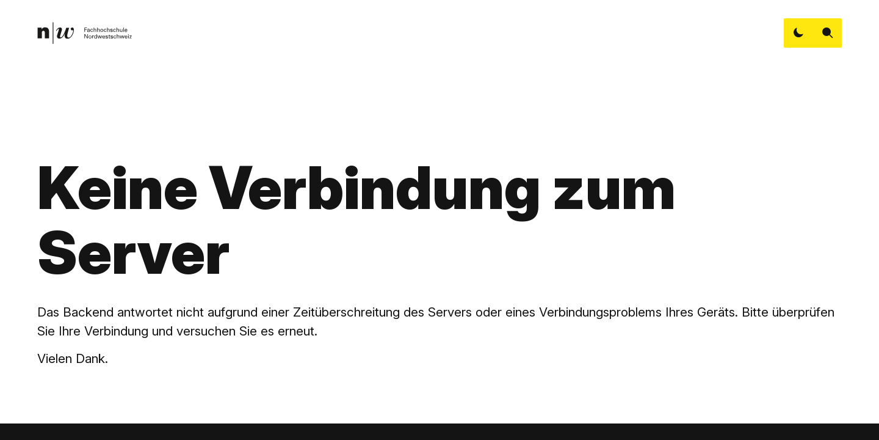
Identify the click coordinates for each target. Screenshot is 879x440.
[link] (84, 33)
